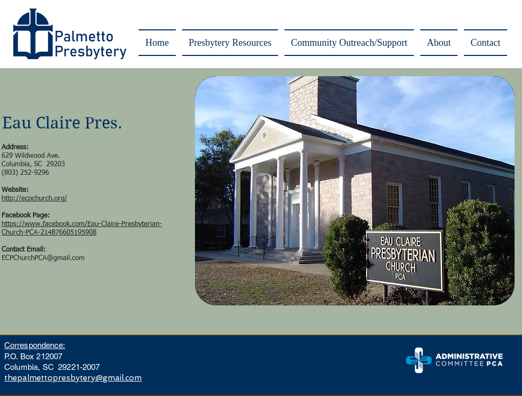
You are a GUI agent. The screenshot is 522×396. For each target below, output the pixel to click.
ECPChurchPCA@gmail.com (43, 258)
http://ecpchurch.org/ (34, 198)
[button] (230, 42)
